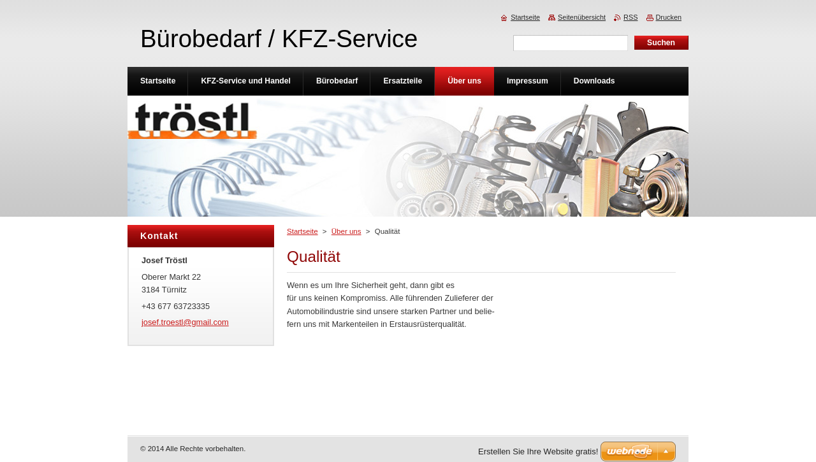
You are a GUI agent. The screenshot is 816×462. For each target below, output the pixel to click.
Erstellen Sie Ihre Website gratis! (538, 451)
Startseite (302, 231)
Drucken (669, 17)
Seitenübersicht (582, 17)
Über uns (346, 231)
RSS (630, 17)
